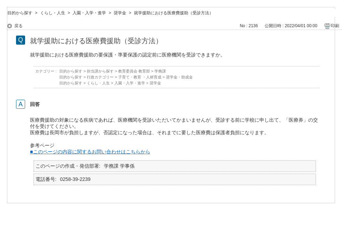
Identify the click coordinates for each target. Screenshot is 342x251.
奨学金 (120, 12)
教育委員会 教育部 (134, 71)
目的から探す (19, 12)
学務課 (160, 71)
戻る (18, 25)
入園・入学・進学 (89, 12)
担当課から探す (100, 71)
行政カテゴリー (100, 77)
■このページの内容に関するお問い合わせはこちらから (90, 151)
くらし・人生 (52, 12)
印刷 (335, 25)
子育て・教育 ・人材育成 (139, 77)
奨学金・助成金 (179, 77)
